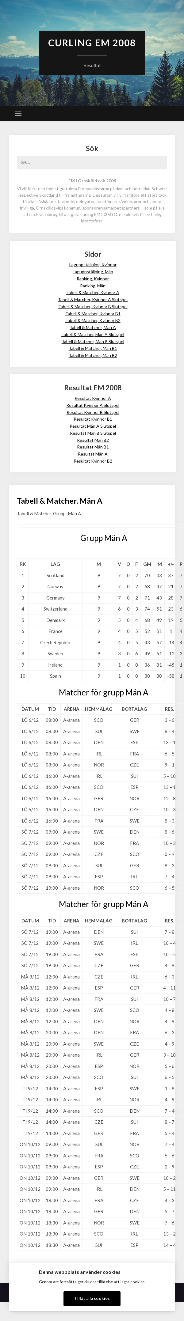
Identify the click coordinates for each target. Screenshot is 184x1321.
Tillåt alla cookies (92, 1298)
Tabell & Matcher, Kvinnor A (92, 292)
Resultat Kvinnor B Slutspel (93, 412)
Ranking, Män (92, 285)
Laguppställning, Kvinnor (93, 264)
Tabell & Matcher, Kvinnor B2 (93, 320)
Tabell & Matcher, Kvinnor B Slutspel (93, 306)
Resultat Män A (93, 453)
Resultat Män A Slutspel (93, 426)
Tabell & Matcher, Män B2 (93, 355)
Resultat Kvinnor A (93, 398)
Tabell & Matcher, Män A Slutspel (92, 334)
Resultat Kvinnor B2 (93, 461)
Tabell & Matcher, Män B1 (93, 348)
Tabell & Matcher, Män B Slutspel (93, 341)
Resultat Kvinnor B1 (93, 419)
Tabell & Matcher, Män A (93, 327)
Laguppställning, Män (93, 271)
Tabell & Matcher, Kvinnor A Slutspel (93, 299)
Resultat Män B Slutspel (93, 433)
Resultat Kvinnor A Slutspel (92, 405)
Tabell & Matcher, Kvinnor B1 (93, 313)
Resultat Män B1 (93, 446)
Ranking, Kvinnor (93, 278)
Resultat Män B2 (93, 440)
